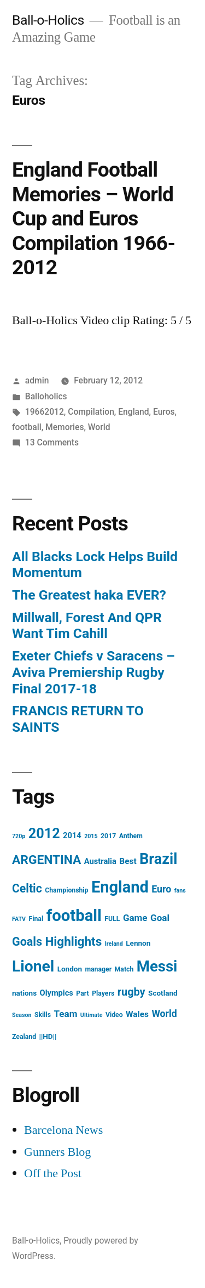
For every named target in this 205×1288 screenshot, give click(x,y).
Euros (164, 411)
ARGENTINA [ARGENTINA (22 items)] (46, 859)
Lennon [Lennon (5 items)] (138, 943)
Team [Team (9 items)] (66, 1013)
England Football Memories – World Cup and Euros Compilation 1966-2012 (93, 218)
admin (37, 380)
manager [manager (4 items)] (98, 969)
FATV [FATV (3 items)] (19, 919)
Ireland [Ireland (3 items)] (114, 943)
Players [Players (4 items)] (103, 993)
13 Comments (52, 442)
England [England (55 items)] (120, 887)
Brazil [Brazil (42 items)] (158, 859)
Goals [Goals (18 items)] (27, 941)
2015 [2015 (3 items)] (90, 836)
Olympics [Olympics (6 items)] (56, 993)
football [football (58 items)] (74, 915)
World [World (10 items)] (164, 1013)
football (27, 427)
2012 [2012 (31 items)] (44, 833)
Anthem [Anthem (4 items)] (131, 836)
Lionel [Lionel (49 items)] (33, 966)
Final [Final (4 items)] (36, 919)
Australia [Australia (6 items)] (100, 861)
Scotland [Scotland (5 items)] (163, 992)
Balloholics (46, 396)
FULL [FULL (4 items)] (112, 919)
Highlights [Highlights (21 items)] (73, 941)
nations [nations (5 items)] (24, 992)
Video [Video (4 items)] (114, 1015)
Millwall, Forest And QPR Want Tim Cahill (87, 625)
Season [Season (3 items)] (21, 1015)
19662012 (44, 411)
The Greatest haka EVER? (89, 595)
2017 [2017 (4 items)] (108, 836)
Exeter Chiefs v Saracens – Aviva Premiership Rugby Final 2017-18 (93, 672)
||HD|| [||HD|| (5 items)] (48, 1036)
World (99, 427)
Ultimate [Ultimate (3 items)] (91, 1015)
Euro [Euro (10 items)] (161, 889)
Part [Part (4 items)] (82, 993)
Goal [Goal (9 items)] (159, 917)
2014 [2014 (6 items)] (72, 835)
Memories (64, 427)
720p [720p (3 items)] (18, 836)
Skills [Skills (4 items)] (42, 1015)
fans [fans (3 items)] (180, 890)
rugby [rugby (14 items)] (131, 992)
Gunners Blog (57, 1152)
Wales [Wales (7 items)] (137, 1014)
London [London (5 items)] (69, 968)
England (133, 411)
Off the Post (52, 1173)
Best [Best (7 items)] (127, 861)
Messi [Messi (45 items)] (157, 966)
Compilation (91, 411)
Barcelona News (63, 1130)
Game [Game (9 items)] (135, 917)
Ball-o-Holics (48, 20)
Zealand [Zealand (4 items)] (24, 1037)
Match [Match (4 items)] (124, 969)
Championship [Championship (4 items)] (66, 890)
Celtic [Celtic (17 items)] (27, 888)
